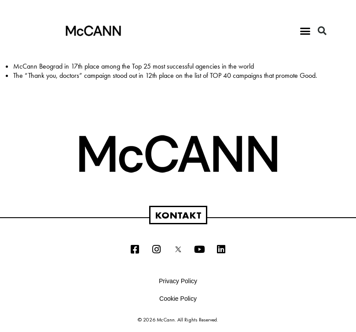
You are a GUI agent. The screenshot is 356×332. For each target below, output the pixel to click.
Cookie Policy (178, 298)
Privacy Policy (178, 281)
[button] (305, 30)
